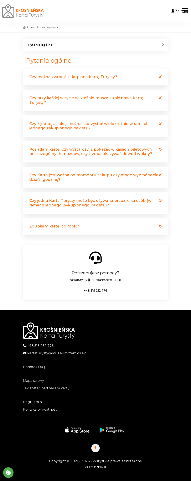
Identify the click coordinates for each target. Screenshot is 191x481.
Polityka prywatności (40, 409)
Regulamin (32, 402)
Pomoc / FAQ (34, 367)
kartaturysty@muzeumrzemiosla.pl (95, 280)
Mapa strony (33, 381)
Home (30, 27)
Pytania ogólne (40, 45)
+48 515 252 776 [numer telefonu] (95, 290)
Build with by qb (95, 466)
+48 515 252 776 (38, 346)
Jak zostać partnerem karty (46, 388)
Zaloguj (179, 11)
